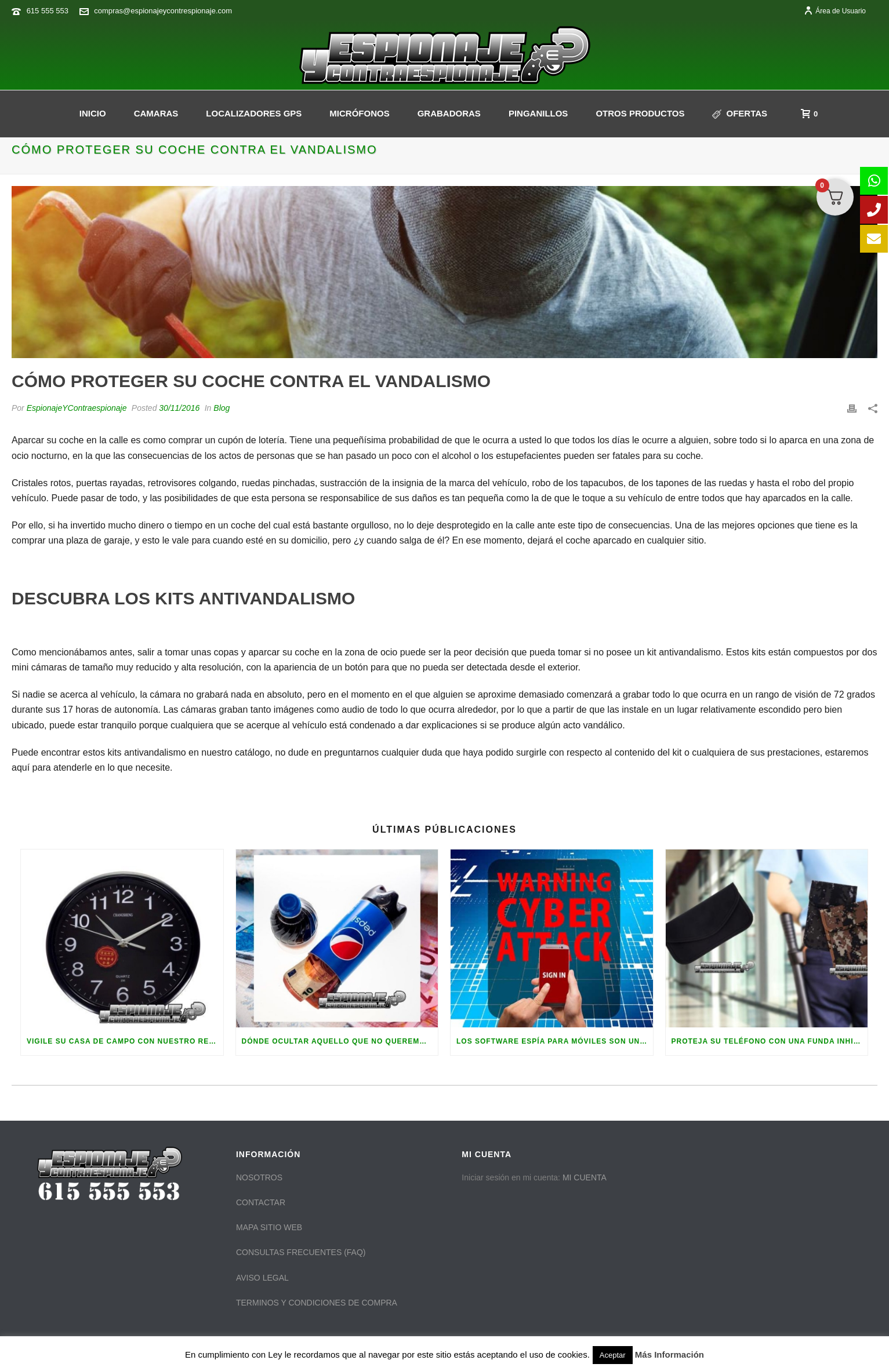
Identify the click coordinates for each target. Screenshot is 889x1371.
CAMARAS (156, 113)
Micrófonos (359, 113)
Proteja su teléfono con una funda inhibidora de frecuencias (770, 1041)
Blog (221, 408)
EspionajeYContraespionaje (77, 408)
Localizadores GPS (254, 113)
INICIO (92, 113)
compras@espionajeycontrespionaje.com (163, 10)
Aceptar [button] (613, 1355)
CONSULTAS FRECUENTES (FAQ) (301, 1252)
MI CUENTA (585, 1177)
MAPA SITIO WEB (269, 1227)
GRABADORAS (449, 113)
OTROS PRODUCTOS (640, 113)
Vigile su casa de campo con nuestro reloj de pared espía (125, 1041)
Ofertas (739, 113)
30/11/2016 (179, 408)
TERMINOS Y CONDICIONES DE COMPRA (316, 1302)
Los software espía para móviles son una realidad (554, 1041)
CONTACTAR (260, 1202)
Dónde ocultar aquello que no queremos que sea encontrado (340, 1041)
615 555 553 (47, 10)
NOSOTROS (259, 1177)
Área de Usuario (835, 11)
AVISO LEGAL (262, 1277)
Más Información (669, 1354)
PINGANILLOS (538, 113)
